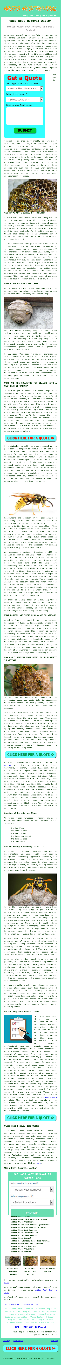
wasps (7, 52)
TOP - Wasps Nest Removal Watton (21, 1304)
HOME (25, 16)
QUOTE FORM (51, 1097)
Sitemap (6, 1341)
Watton (7, 765)
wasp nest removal (25, 70)
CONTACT (44, 16)
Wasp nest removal (14, 763)
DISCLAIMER (53, 16)
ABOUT (37, 16)
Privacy (54, 1341)
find (13, 1131)
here (39, 1163)
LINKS (31, 16)
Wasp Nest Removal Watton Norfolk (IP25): (26, 35)
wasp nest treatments (16, 1079)
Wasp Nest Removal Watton (20, 1168)
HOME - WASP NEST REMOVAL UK (30, 1327)
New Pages (18, 1341)
